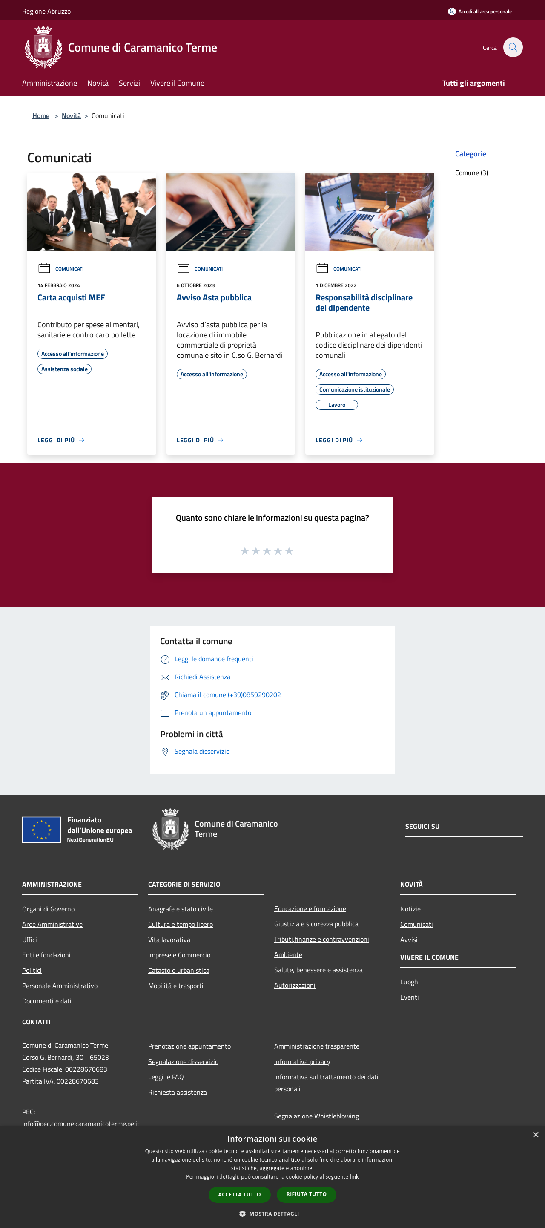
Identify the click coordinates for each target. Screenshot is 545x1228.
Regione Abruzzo (46, 11)
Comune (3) (471, 172)
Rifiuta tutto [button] (307, 1194)
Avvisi (409, 939)
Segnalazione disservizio (183, 1061)
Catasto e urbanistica (178, 970)
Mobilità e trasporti (176, 985)
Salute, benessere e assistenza (318, 970)
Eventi (409, 997)
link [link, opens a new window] (354, 1176)
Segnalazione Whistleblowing (316, 1116)
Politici (32, 970)
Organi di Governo (48, 909)
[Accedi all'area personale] (480, 11)
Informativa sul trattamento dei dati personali (326, 1083)
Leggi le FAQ (166, 1077)
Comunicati (60, 269)
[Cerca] (512, 47)
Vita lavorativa (169, 939)
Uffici (29, 939)
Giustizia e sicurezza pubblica (316, 924)
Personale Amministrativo (60, 985)
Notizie (410, 909)
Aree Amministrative (52, 924)
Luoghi (410, 982)
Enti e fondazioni (46, 955)
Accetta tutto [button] (239, 1194)
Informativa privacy (302, 1061)
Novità (71, 115)
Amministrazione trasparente (316, 1046)
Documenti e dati (47, 1001)
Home (40, 115)
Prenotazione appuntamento (189, 1046)
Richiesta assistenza (177, 1092)
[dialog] (272, 1177)
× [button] (535, 1135)
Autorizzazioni (295, 985)
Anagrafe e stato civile (180, 909)
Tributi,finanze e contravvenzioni (321, 939)
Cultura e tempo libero (180, 924)
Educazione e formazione (310, 908)
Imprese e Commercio (179, 955)
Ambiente (288, 954)
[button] (272, 1213)
